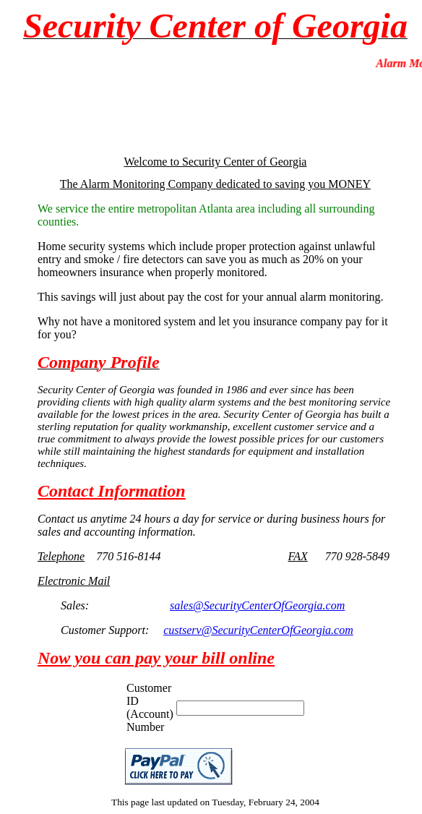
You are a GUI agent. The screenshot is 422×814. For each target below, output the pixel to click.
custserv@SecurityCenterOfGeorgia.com (258, 630)
